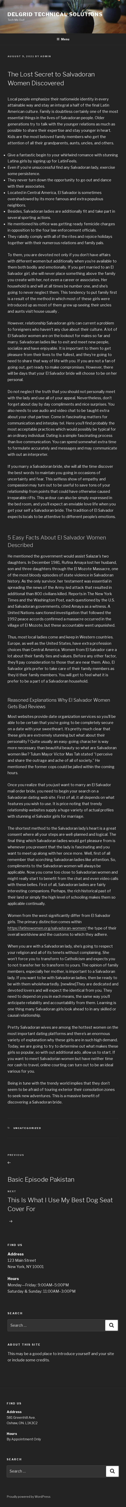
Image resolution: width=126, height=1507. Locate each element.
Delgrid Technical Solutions (55, 14)
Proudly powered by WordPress (29, 1496)
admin (45, 56)
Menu (63, 39)
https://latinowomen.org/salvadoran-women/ (47, 928)
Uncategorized (27, 1128)
